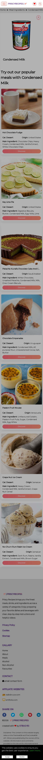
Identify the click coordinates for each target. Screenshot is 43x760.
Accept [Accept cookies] (7, 757)
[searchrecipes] (40, 3)
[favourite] (34, 3)
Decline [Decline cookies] (21, 757)
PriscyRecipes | (17, 4)
